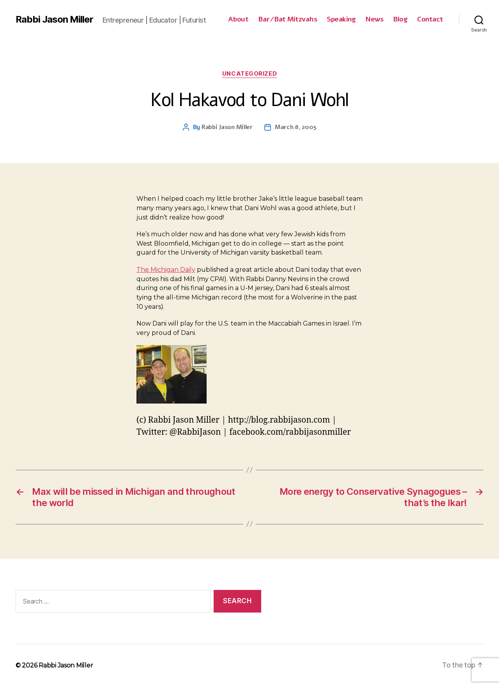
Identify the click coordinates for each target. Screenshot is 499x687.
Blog (400, 19)
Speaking (341, 19)
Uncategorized (249, 73)
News (374, 19)
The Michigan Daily (165, 269)
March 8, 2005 (296, 127)
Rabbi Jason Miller (54, 19)
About (238, 19)
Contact (430, 19)
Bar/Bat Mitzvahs (287, 19)
